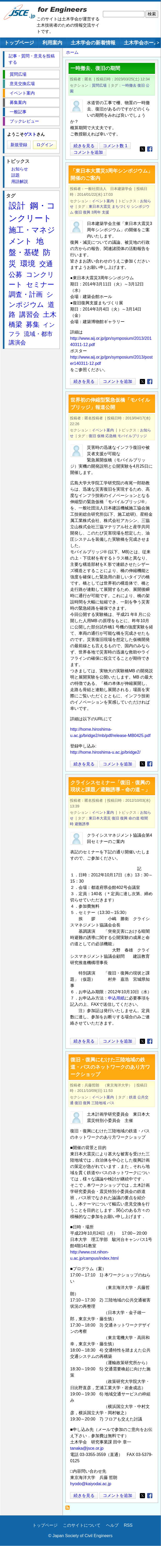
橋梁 (15, 324)
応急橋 (111, 436)
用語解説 (19, 181)
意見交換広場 (22, 83)
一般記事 (18, 112)
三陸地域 (98, 1103)
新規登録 (18, 144)
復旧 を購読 (69, 1509)
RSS (128, 1525)
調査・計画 (26, 294)
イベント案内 (103, 201)
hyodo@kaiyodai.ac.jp (90, 1484)
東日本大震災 (100, 206)
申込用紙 (116, 998)
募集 (33, 324)
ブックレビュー (24, 121)
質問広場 (99, 85)
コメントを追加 (88, 152)
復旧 (141, 85)
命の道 (134, 818)
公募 (15, 274)
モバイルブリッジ (132, 436)
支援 (105, 212)
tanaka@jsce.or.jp (86, 1448)
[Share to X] (142, 149)
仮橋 (100, 436)
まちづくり (121, 206)
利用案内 (52, 42)
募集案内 (18, 102)
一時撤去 (129, 85)
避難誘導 (82, 824)
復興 (86, 212)
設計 (17, 205)
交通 (46, 263)
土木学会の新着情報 (93, 42)
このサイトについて (82, 1525)
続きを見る (84, 145)
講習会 (29, 314)
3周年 (96, 212)
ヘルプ (112, 1525)
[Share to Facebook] (149, 149)
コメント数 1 (115, 146)
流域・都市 (38, 334)
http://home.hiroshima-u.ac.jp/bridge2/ (105, 752)
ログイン (44, 144)
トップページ (19, 42)
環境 (27, 263)
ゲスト (30, 134)
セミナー (40, 284)
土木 (50, 314)
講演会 (17, 342)
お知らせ (19, 169)
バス (110, 1103)
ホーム (72, 52)
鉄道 (132, 1097)
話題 (15, 175)
